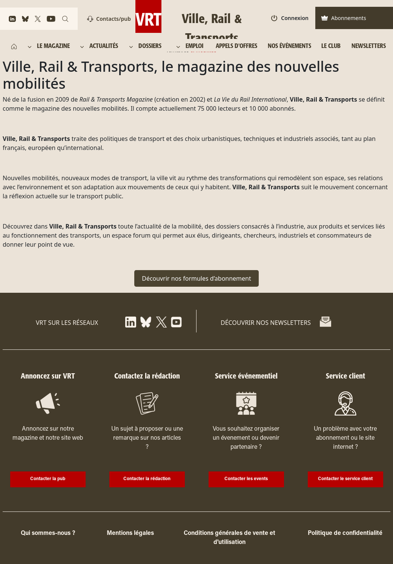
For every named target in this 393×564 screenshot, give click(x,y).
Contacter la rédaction (146, 479)
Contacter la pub (47, 479)
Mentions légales (130, 533)
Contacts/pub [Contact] (109, 18)
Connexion (290, 18)
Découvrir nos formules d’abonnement (196, 278)
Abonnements (343, 18)
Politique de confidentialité (345, 533)
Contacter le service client (345, 479)
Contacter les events (246, 479)
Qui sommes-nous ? (48, 533)
